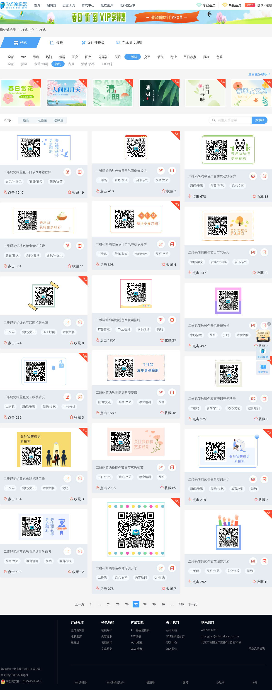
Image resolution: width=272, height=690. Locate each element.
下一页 (192, 604)
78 (145, 604)
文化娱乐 (233, 571)
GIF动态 (160, 577)
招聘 (226, 335)
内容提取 (106, 636)
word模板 (137, 642)
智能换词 (106, 642)
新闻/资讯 (32, 255)
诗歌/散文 (196, 262)
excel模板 (137, 649)
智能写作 (106, 630)
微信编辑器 (8, 29)
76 (127, 604)
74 (108, 604)
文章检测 (106, 649)
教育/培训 (65, 561)
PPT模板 (136, 636)
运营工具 (69, 5)
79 (154, 604)
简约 (65, 488)
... (99, 604)
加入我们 (171, 649)
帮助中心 (171, 642)
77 (136, 604)
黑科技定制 (128, 5)
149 (181, 604)
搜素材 (259, 120)
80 (163, 604)
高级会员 (234, 5)
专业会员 (209, 5)
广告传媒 (69, 407)
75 (117, 604)
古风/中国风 (14, 181)
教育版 (75, 642)
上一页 (79, 604)
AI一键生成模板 (140, 630)
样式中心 (88, 5)
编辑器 (51, 5)
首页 (37, 5)
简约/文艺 (56, 181)
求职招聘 (69, 332)
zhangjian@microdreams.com (220, 636)
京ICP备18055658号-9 (14, 675)
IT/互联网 (49, 332)
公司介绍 (171, 630)
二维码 (10, 332)
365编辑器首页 (175, 636)
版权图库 (107, 5)
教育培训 (32, 561)
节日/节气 (35, 181)
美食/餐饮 (12, 255)
